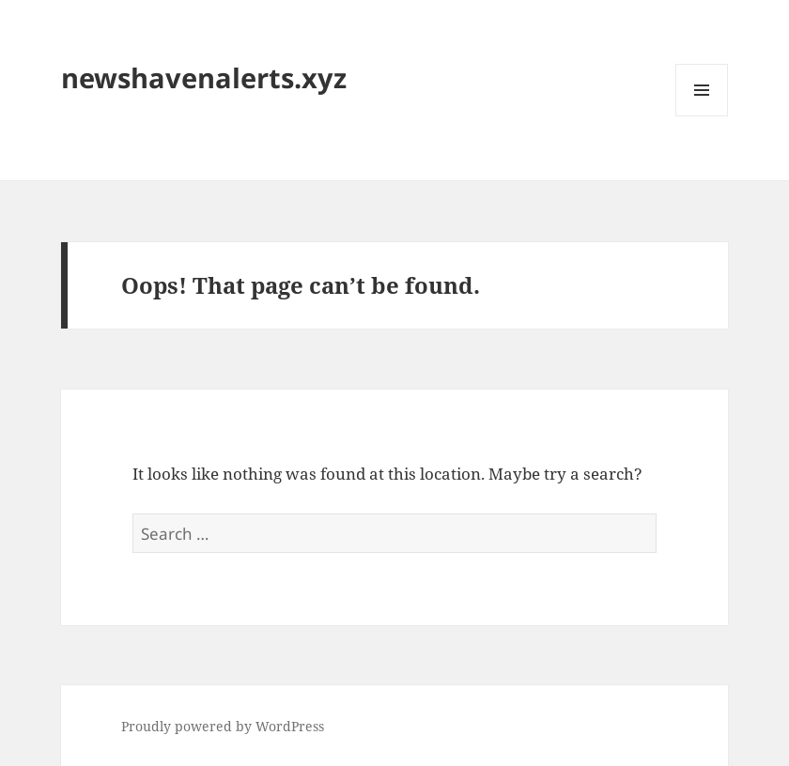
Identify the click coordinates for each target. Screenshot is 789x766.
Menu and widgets (702, 115)
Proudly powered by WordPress (222, 726)
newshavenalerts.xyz (204, 77)
